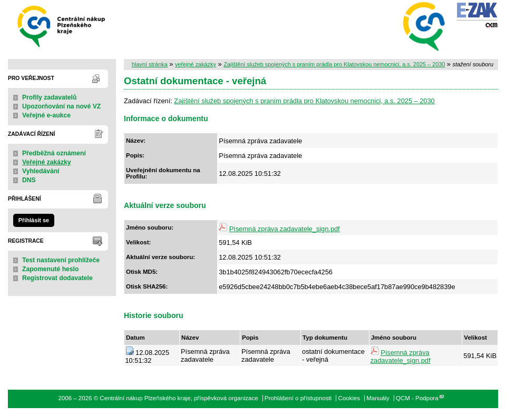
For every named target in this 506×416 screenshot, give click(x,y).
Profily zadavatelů (49, 97)
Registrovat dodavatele (57, 278)
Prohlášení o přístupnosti (298, 398)
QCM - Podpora (417, 398)
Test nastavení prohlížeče (61, 260)
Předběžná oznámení (54, 153)
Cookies (349, 398)
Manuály (378, 398)
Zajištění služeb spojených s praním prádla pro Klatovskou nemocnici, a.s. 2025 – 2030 (334, 64)
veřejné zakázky (195, 64)
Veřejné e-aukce (46, 115)
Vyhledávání (41, 171)
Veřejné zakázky (46, 162)
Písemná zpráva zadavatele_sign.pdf (284, 229)
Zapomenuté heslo (50, 269)
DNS (29, 180)
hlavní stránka (150, 64)
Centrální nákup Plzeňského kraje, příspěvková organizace (62, 25)
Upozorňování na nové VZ (61, 106)
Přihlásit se (33, 220)
